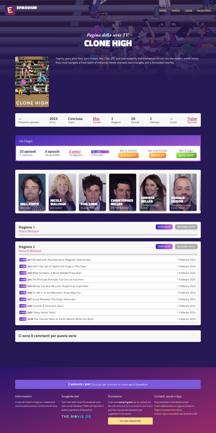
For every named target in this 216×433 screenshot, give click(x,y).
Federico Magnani (34, 402)
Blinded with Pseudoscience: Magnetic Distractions (59, 260)
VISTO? (23, 259)
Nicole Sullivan (58, 202)
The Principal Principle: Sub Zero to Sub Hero (55, 279)
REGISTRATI (204, 11)
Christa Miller (148, 199)
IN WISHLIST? (128, 155)
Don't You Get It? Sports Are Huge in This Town (56, 266)
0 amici (75, 151)
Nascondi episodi (30, 251)
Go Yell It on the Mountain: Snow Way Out (54, 293)
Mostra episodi (29, 231)
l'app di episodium (170, 414)
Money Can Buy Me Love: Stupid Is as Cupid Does (57, 286)
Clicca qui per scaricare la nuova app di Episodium (108, 384)
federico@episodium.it (165, 406)
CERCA (176, 11)
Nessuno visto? (186, 227)
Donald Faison (178, 199)
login (29, 141)
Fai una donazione (130, 421)
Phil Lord (89, 204)
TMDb (86, 406)
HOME (163, 11)
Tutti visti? (164, 227)
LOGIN (188, 11)
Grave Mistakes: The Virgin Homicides (51, 299)
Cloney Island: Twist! (41, 312)
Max (96, 118)
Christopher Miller (122, 202)
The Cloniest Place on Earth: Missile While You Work (60, 319)
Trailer (192, 118)
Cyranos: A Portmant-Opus (45, 306)
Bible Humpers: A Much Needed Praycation (54, 273)
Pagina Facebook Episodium (168, 410)
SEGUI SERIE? (186, 155)
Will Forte (29, 204)
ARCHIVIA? (157, 155)
